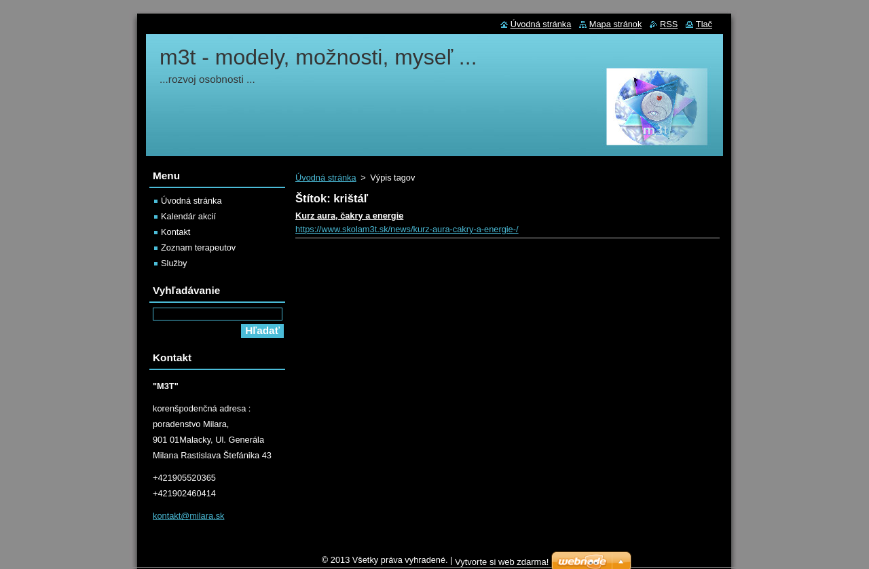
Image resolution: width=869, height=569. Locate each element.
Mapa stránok (615, 24)
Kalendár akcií (188, 216)
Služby (174, 263)
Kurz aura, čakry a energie (349, 215)
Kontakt (175, 232)
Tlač (704, 24)
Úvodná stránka (325, 177)
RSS (669, 24)
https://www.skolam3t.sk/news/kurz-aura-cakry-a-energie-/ (407, 229)
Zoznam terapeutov (198, 247)
